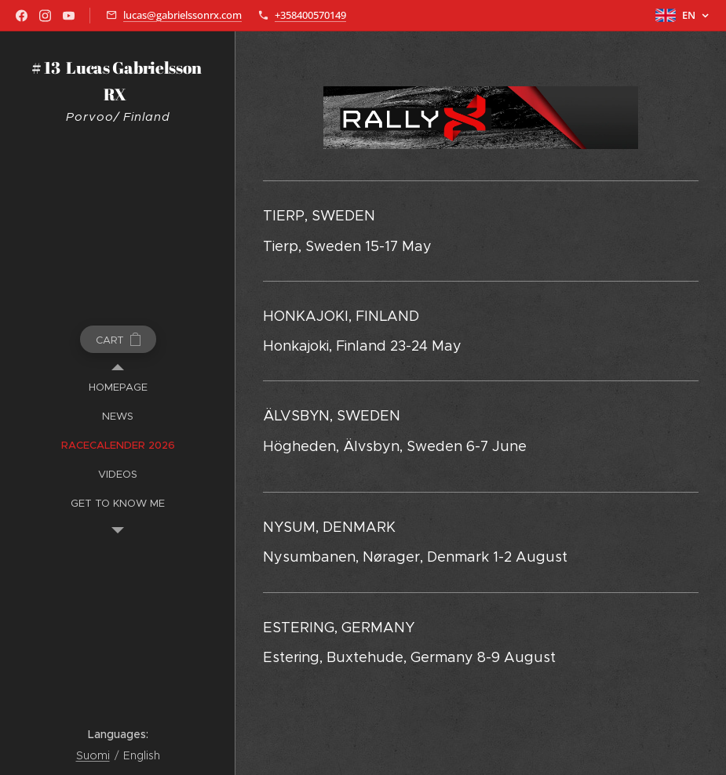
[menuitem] (118, 387)
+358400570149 (310, 15)
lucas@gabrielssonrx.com (182, 15)
